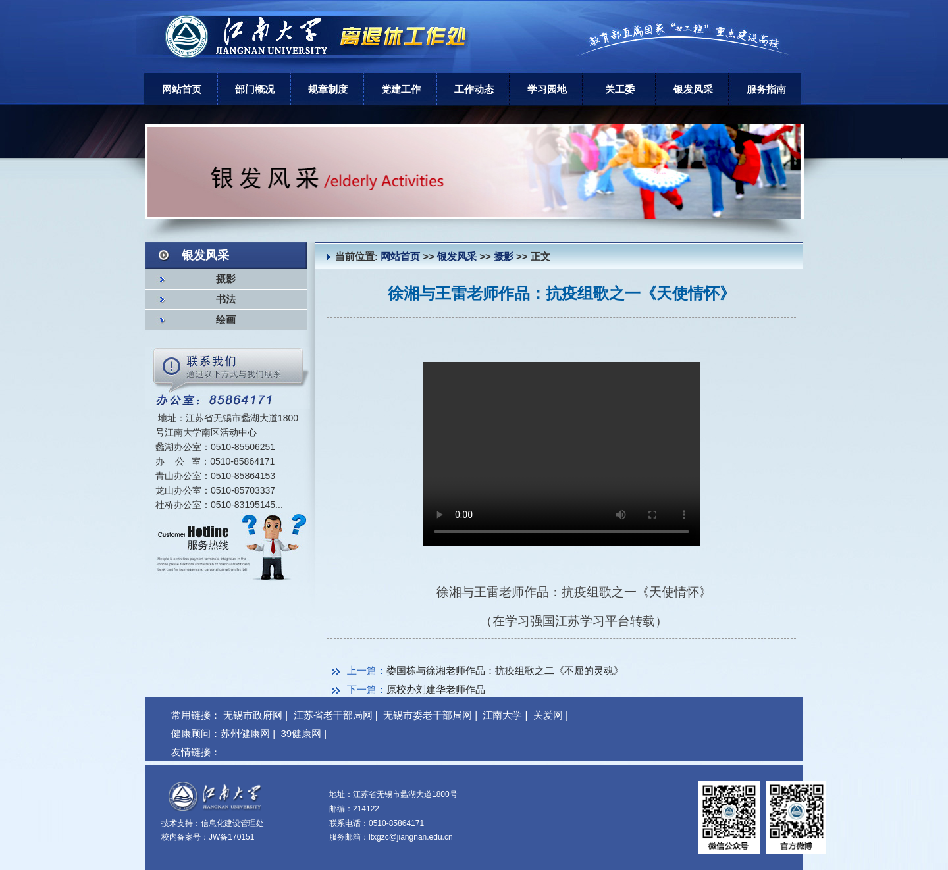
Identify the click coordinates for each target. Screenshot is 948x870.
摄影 (226, 279)
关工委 (620, 89)
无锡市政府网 (252, 715)
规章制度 (328, 89)
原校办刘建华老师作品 (435, 689)
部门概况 (255, 89)
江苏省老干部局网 (333, 715)
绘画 (226, 320)
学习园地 (547, 89)
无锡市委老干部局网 (427, 715)
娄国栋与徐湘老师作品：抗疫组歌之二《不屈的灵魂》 (504, 670)
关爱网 (548, 715)
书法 (226, 299)
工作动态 (474, 89)
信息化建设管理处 (232, 823)
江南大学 (502, 715)
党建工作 (401, 89)
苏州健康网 (245, 733)
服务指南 (766, 89)
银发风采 (693, 89)
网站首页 (181, 89)
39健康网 (300, 733)
